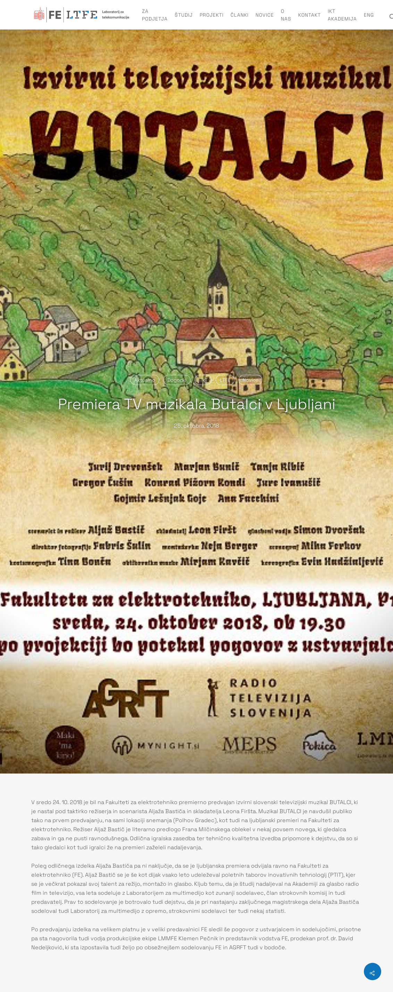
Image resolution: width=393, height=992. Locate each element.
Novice (265, 15)
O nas (286, 15)
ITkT (203, 380)
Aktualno (144, 380)
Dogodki (176, 380)
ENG (369, 15)
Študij (184, 15)
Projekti (212, 15)
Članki (240, 15)
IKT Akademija (342, 15)
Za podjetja (155, 15)
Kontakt (309, 15)
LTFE (225, 380)
